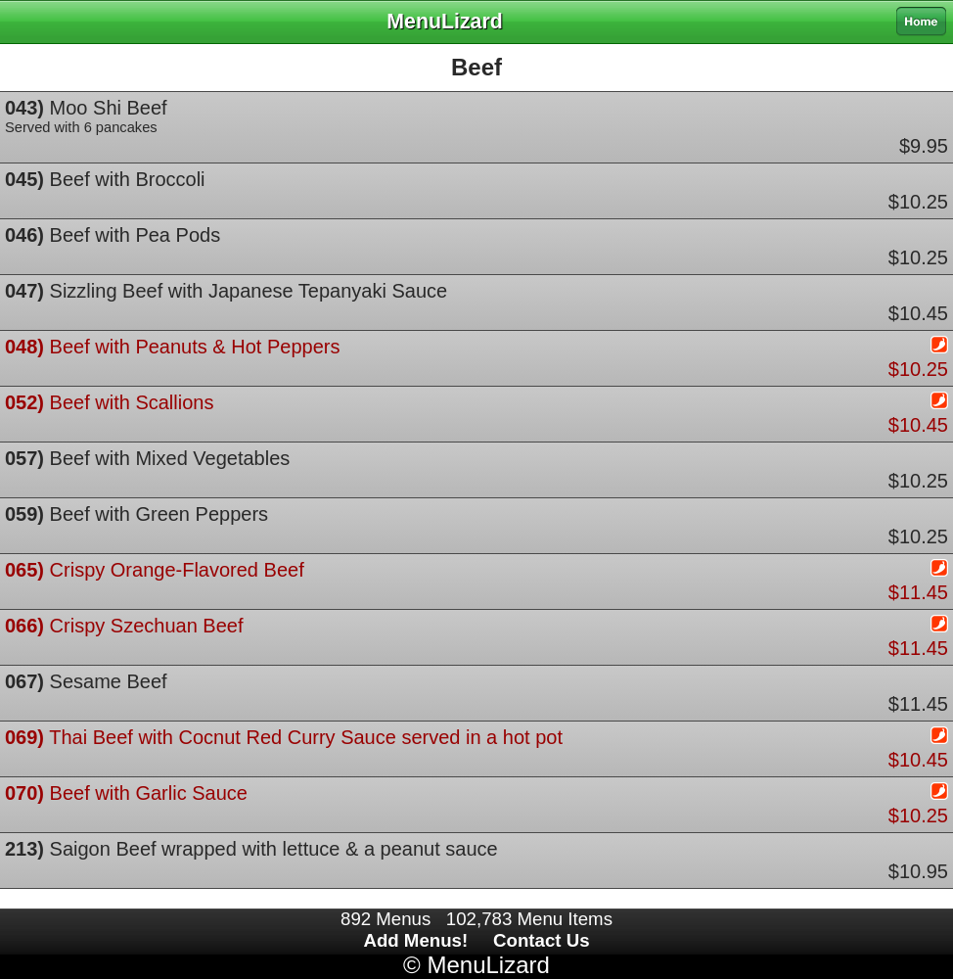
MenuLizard (488, 965)
